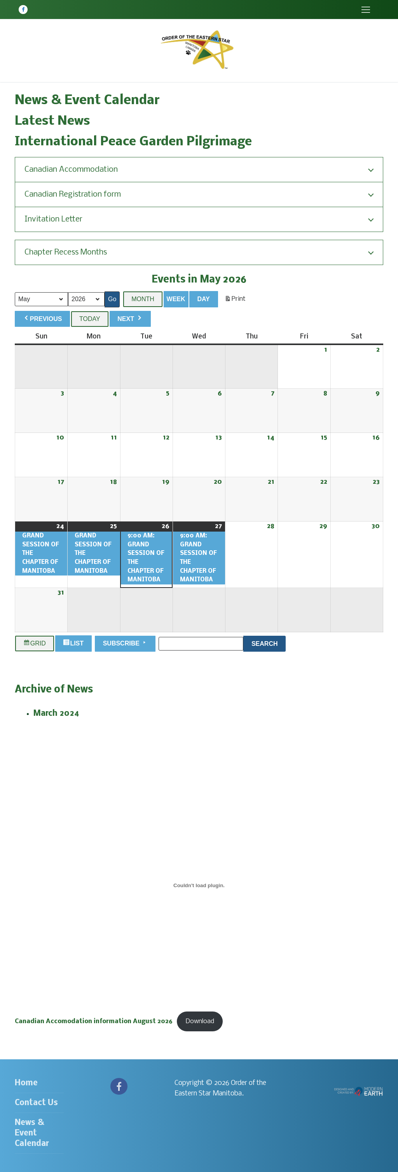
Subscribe (125, 643)
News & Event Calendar (32, 1133)
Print (235, 301)
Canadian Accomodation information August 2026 (94, 1021)
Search (268, 642)
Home (26, 1083)
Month (142, 299)
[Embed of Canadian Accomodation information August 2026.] (199, 885)
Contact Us (36, 1103)
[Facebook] (23, 9)
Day (203, 299)
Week (176, 299)
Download (200, 1021)
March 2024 (56, 714)
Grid (34, 644)
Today (89, 319)
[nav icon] (365, 9)
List (74, 644)
